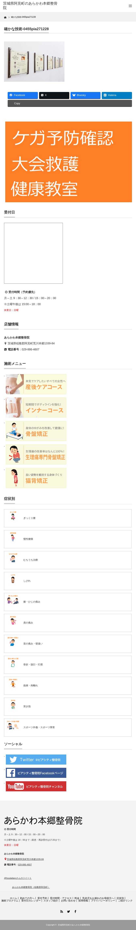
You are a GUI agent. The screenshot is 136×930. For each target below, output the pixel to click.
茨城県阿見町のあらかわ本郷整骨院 (74, 925)
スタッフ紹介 (51, 900)
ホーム (13, 898)
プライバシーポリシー (103, 900)
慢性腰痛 (28, 539)
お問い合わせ (68, 900)
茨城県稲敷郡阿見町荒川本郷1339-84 (31, 343)
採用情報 (83, 900)
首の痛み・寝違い (33, 643)
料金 (77, 898)
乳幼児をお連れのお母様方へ (98, 898)
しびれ (27, 580)
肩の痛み (28, 622)
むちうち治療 (30, 559)
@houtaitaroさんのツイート (18, 878)
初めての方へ (27, 898)
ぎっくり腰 (29, 518)
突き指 (27, 706)
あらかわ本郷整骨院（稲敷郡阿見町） (31, 887)
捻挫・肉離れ (30, 685)
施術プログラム (9, 900)
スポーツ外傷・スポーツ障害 (39, 727)
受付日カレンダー (31, 900)
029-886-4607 (30, 349)
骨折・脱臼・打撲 (33, 664)
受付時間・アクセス (61, 898)
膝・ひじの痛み (31, 601)
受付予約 (42, 898)
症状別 (120, 898)
